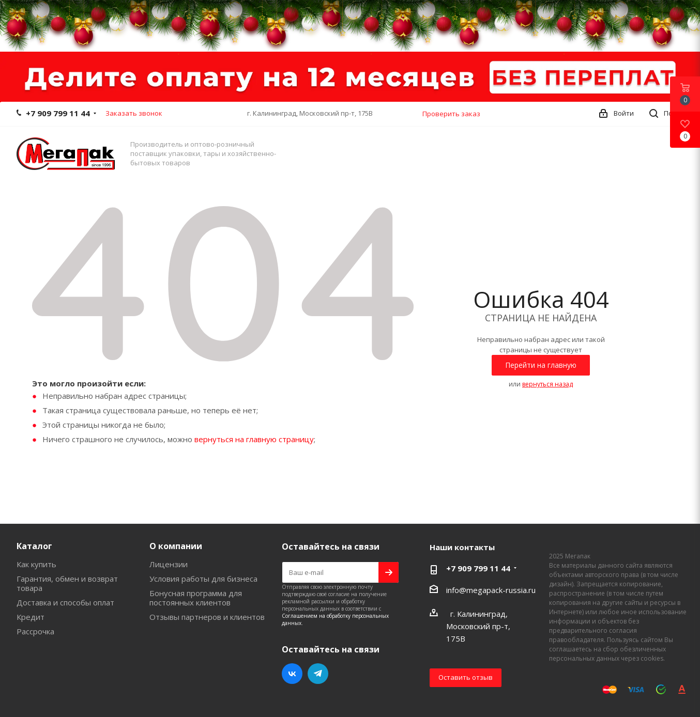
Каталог (34, 546)
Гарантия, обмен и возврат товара (67, 583)
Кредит (30, 617)
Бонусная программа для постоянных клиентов (195, 597)
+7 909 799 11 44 (58, 113)
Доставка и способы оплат (65, 602)
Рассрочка (35, 631)
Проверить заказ (451, 113)
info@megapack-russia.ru (491, 590)
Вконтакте (292, 673)
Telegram (318, 673)
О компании (175, 546)
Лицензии (168, 564)
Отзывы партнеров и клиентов (207, 617)
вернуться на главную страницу (254, 439)
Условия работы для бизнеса (203, 578)
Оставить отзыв (465, 677)
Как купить (36, 564)
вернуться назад (547, 384)
